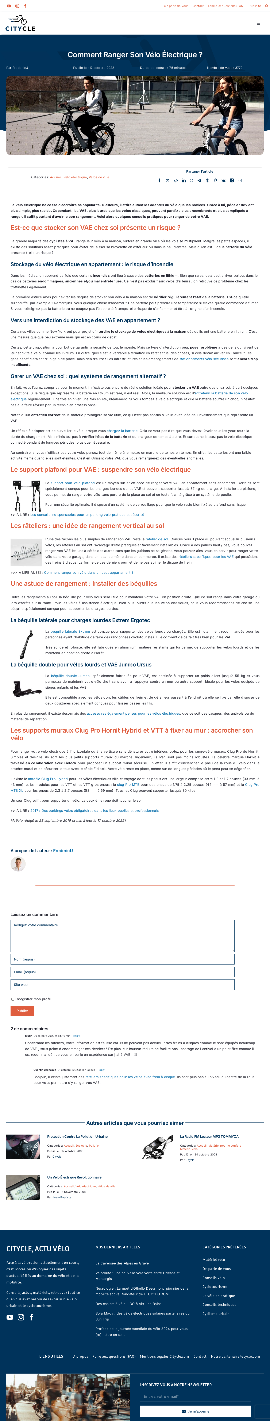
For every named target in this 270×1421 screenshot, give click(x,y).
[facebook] (25, 6)
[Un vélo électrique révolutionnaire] (23, 1178)
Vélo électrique (75, 177)
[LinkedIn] (184, 180)
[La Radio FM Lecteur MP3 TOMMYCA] (156, 1137)
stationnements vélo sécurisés (204, 359)
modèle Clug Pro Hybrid (48, 779)
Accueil (56, 177)
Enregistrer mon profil (33, 999)
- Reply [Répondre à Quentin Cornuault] (100, 1069)
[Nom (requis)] (123, 959)
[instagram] (17, 6)
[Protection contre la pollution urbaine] (23, 1137)
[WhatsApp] (191, 180)
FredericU (20, 68)
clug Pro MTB (128, 784)
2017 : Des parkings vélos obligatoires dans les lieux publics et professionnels (94, 810)
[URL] (123, 984)
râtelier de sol (157, 539)
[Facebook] (159, 180)
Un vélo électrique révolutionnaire (74, 1177)
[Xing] (232, 180)
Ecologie (81, 1145)
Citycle (57, 1156)
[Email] (240, 180)
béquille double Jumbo (70, 676)
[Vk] (223, 180)
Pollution (95, 1145)
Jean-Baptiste (62, 1197)
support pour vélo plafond (73, 483)
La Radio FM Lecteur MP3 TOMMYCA (209, 1136)
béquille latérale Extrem (70, 631)
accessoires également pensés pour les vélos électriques (133, 713)
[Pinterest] (215, 180)
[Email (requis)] (123, 972)
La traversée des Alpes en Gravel (123, 1263)
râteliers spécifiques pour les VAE (206, 557)
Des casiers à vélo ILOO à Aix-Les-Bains (128, 1304)
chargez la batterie (122, 431)
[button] (266, 6)
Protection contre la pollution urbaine (77, 1136)
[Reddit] (176, 180)
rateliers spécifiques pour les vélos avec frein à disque (130, 1077)
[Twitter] (168, 180)
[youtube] (9, 6)
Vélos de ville (99, 177)
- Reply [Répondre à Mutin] (75, 1035)
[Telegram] (199, 180)
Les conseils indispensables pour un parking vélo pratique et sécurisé (87, 514)
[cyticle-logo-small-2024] (20, 17)
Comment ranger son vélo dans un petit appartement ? (88, 572)
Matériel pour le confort (224, 1145)
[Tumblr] (207, 180)
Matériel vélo (189, 1149)
